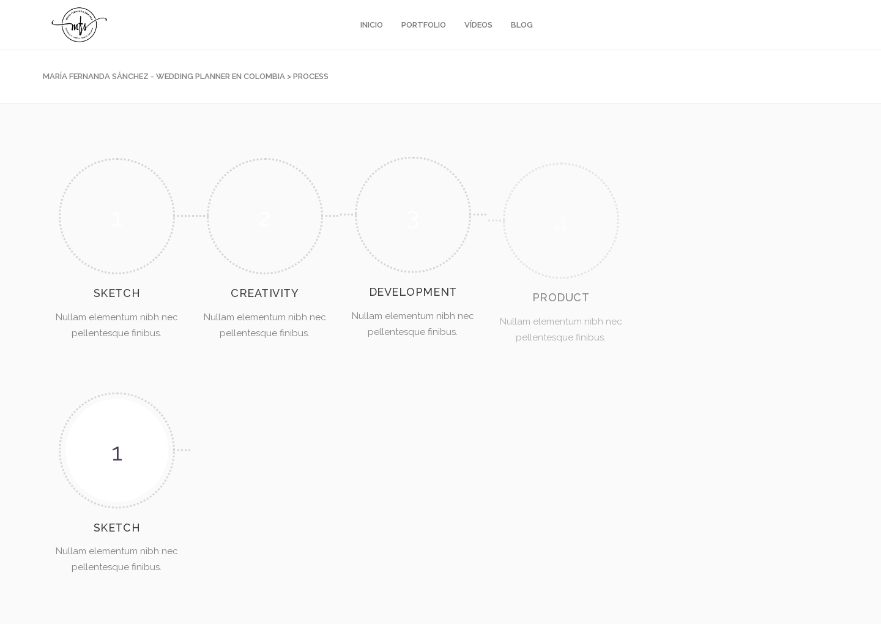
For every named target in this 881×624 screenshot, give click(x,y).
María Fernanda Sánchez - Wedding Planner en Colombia (164, 76)
